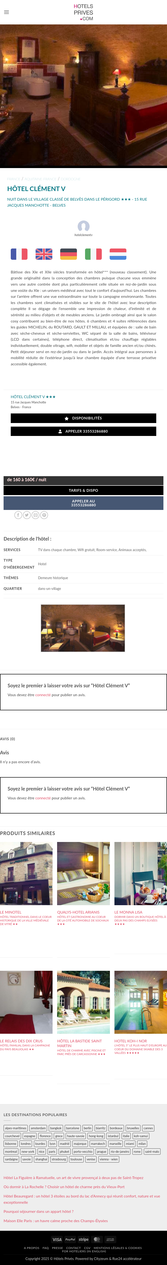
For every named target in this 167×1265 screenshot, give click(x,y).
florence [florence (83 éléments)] (45, 1136)
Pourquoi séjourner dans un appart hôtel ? (39, 1211)
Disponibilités (83, 418)
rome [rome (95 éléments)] (137, 1151)
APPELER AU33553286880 (83, 503)
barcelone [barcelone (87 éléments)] (72, 1128)
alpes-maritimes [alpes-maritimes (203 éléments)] (15, 1128)
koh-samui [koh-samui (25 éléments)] (141, 1136)
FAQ (46, 1248)
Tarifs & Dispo (83, 490)
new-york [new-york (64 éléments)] (28, 1151)
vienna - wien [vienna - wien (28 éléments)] (109, 1159)
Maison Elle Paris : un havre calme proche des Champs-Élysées (56, 1220)
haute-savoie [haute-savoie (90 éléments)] (75, 1136)
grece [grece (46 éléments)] (59, 1136)
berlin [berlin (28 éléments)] (88, 1128)
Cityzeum (101, 1259)
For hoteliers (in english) (84, 1251)
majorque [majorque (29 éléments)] (80, 1144)
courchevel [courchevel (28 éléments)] (12, 1136)
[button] (6, 12)
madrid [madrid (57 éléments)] (64, 1144)
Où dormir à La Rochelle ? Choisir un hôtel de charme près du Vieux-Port (64, 1186)
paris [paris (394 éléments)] (52, 1151)
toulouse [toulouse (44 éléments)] (76, 1159)
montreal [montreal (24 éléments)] (11, 1151)
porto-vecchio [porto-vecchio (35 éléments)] (83, 1151)
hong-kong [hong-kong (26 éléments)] (96, 1136)
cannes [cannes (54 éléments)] (148, 1128)
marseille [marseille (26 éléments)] (116, 1144)
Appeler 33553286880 (83, 431)
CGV (87, 1248)
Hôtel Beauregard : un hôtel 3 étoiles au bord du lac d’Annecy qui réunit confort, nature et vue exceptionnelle (82, 1199)
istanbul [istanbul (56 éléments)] (113, 1136)
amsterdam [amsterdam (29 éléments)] (38, 1128)
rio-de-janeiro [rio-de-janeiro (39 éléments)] (120, 1151)
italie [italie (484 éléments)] (126, 1136)
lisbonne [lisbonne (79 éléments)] (10, 1144)
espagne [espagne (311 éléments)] (29, 1136)
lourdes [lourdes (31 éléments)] (40, 1144)
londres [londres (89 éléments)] (26, 1144)
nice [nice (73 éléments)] (41, 1151)
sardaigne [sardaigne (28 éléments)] (11, 1159)
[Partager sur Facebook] (18, 515)
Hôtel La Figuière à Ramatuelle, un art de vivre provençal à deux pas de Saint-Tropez (73, 1177)
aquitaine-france (40, 179)
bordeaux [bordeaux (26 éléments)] (116, 1128)
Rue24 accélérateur (126, 1259)
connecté (43, 694)
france (13, 179)
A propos (31, 1248)
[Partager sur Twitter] (27, 515)
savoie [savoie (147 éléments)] (26, 1159)
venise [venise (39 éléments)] (91, 1159)
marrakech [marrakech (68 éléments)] (98, 1144)
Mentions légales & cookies (118, 1248)
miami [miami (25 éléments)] (130, 1144)
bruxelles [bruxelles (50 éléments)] (133, 1128)
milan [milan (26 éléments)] (142, 1144)
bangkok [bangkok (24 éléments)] (55, 1128)
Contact (73, 1248)
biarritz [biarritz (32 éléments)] (100, 1128)
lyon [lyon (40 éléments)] (52, 1144)
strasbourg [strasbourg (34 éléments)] (59, 1159)
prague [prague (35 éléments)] (101, 1151)
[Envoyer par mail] (35, 515)
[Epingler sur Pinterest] (44, 515)
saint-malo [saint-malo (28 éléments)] (152, 1151)
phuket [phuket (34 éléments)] (64, 1151)
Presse (57, 1248)
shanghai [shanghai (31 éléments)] (41, 1159)
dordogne (71, 179)
